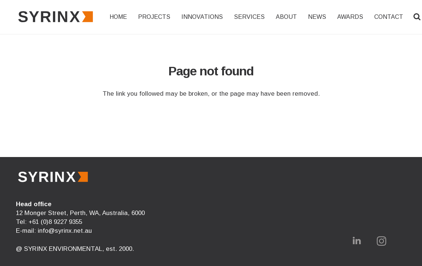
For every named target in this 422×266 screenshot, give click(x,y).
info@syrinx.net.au (65, 230)
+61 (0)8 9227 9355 (55, 221)
